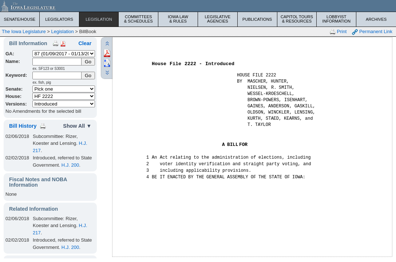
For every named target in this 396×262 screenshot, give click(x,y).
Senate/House (19, 19)
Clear (85, 43)
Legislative (217, 19)
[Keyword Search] (57, 75)
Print (338, 32)
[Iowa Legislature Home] (198, 6)
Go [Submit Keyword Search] (88, 75)
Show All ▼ (77, 125)
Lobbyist (336, 19)
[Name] (57, 62)
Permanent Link (372, 32)
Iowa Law (178, 19)
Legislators (59, 19)
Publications (257, 19)
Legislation (99, 19)
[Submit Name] (88, 62)
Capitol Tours (297, 19)
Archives (376, 19)
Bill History (22, 126)
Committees (138, 19)
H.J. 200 (70, 165)
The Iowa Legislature (24, 31)
